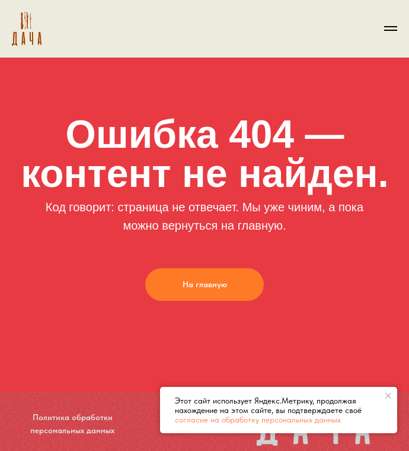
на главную (252, 225)
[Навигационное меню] (390, 28)
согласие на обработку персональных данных (258, 419)
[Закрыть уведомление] (388, 396)
